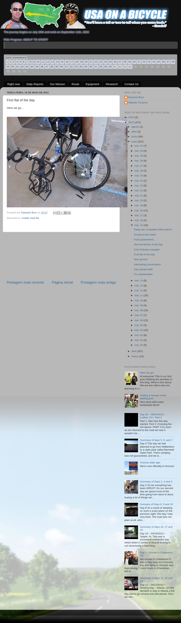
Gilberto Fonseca (138, 102)
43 (27, 66)
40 (12, 66)
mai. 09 (138, 305)
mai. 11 (138, 295)
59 (105, 66)
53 (76, 66)
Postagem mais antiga (98, 282)
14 (57, 61)
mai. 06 (138, 320)
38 (172, 61)
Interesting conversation (147, 264)
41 (17, 66)
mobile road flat (30, 217)
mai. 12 (138, 290)
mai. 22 (138, 190)
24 (105, 61)
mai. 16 (138, 220)
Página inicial (62, 282)
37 (168, 61)
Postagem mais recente (25, 282)
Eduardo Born (29, 212)
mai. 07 (138, 315)
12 (47, 61)
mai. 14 (138, 280)
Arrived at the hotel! (145, 234)
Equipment (92, 84)
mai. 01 (138, 345)
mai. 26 (138, 170)
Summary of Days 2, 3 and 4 (156, 481)
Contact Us (131, 84)
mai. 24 (138, 180)
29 (129, 61)
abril (134, 351)
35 (158, 61)
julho (134, 131)
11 (42, 61)
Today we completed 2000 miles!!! (153, 229)
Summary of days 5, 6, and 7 (156, 440)
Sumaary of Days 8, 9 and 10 (156, 504)
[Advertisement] (61, 256)
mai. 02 (138, 340)
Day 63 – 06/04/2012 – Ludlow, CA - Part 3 (153, 416)
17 (71, 61)
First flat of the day (144, 254)
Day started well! (143, 269)
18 (76, 61)
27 (119, 61)
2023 (131, 117)
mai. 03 (138, 335)
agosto (135, 126)
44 (32, 66)
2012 (131, 122)
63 (125, 66)
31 (139, 61)
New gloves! (141, 259)
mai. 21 (138, 195)
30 (134, 61)
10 (37, 61)
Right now (13, 84)
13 (52, 61)
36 (163, 61)
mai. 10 (138, 300)
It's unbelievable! (143, 274)
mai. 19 (138, 205)
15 (62, 61)
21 (91, 61)
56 (91, 66)
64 (130, 66)
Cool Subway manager (147, 249)
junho (134, 136)
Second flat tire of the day (148, 244)
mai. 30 (138, 150)
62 (120, 66)
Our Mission (57, 84)
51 (66, 66)
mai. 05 (138, 325)
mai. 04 (138, 330)
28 (124, 61)
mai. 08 (138, 310)
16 (66, 61)
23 (100, 61)
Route (75, 84)
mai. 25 (138, 175)
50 (61, 66)
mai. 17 (138, 215)
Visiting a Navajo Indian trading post (153, 397)
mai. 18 (138, 210)
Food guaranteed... (144, 239)
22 (95, 61)
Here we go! (147, 372)
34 (153, 61)
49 (56, 66)
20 (86, 61)
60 (110, 66)
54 (81, 66)
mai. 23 (138, 185)
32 (144, 61)
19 (81, 61)
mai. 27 (138, 165)
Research (112, 84)
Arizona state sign (150, 462)
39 (7, 66)
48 (51, 66)
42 (22, 66)
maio (134, 141)
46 (42, 66)
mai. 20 (138, 200)
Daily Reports (34, 84)
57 (95, 66)
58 (100, 66)
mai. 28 (138, 160)
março (135, 356)
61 (115, 66)
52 (71, 66)
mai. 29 (138, 155)
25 (110, 61)
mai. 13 (138, 285)
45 (37, 66)
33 (148, 61)
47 (46, 66)
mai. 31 (138, 145)
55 (86, 66)
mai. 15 (138, 225)
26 (115, 61)
